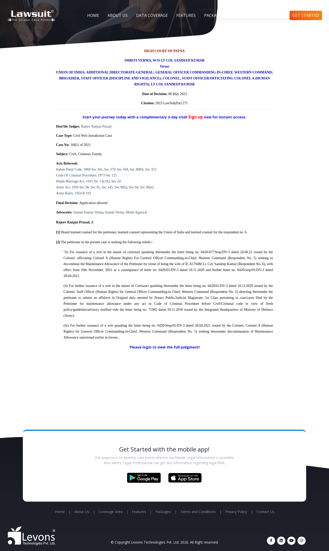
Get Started (305, 15)
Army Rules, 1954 (69, 193)
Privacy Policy (236, 511)
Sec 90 (84, 187)
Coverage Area (110, 511)
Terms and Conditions (198, 511)
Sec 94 (133, 187)
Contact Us (271, 15)
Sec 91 (95, 187)
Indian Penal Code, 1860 (73, 169)
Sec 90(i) (120, 187)
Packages (214, 15)
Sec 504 (122, 169)
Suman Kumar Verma (88, 212)
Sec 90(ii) (147, 187)
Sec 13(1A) (102, 181)
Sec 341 (97, 169)
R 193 (86, 193)
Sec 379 (109, 169)
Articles (241, 15)
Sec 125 (111, 175)
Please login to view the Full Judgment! (165, 347)
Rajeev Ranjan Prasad (96, 126)
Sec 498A (137, 169)
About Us (118, 15)
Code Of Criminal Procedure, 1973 (80, 175)
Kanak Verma (114, 212)
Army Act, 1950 (67, 187)
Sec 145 (107, 187)
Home (93, 15)
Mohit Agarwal (136, 212)
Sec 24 (116, 181)
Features (186, 15)
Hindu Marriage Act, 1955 (74, 181)
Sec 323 (150, 169)
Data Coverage (152, 15)
